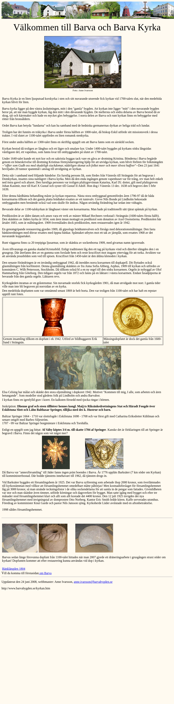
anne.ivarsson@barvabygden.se (93, 581)
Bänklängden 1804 (13, 568)
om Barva (45, 573)
